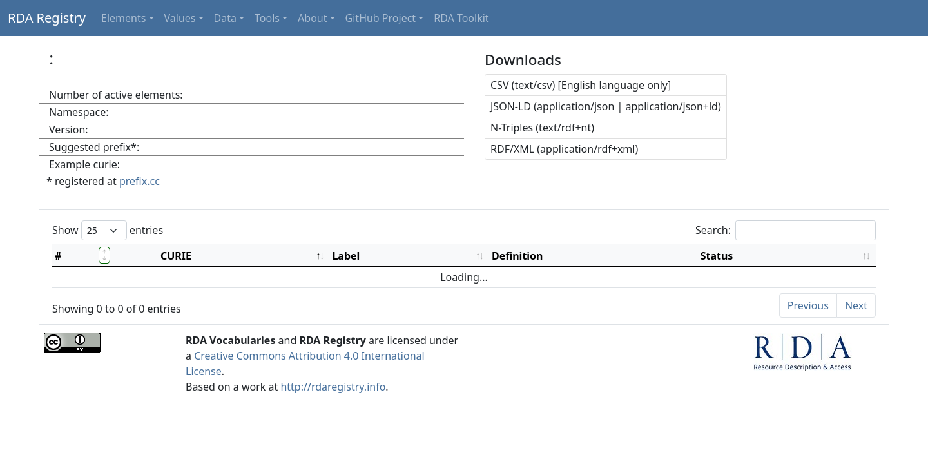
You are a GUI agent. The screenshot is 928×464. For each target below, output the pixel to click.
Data (225, 18)
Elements (123, 18)
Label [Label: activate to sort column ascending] (346, 256)
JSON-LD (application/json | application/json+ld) (605, 106)
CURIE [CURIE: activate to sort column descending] (175, 256)
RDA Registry (47, 17)
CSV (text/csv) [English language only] (580, 85)
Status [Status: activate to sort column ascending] (717, 256)
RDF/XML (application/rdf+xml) (564, 149)
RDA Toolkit (461, 18)
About (312, 18)
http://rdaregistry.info (332, 387)
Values (180, 18)
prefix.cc (139, 181)
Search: (785, 230)
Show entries (107, 230)
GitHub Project (380, 18)
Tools (267, 18)
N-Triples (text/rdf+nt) (542, 128)
